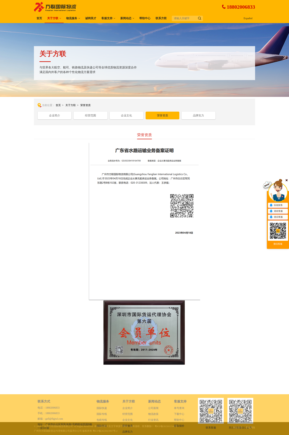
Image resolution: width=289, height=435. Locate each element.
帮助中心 (144, 18)
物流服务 (71, 18)
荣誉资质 (85, 105)
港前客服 (276, 211)
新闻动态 (125, 18)
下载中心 (179, 424)
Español (248, 18)
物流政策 (153, 424)
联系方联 (161, 18)
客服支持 (106, 18)
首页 (39, 18)
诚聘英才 (90, 18)
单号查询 (179, 418)
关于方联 (52, 18)
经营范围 (90, 115)
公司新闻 (153, 418)
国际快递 (102, 418)
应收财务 (276, 205)
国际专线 (102, 424)
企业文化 (126, 115)
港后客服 (276, 217)
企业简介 (54, 115)
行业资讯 (153, 430)
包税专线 (102, 430)
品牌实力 (198, 115)
